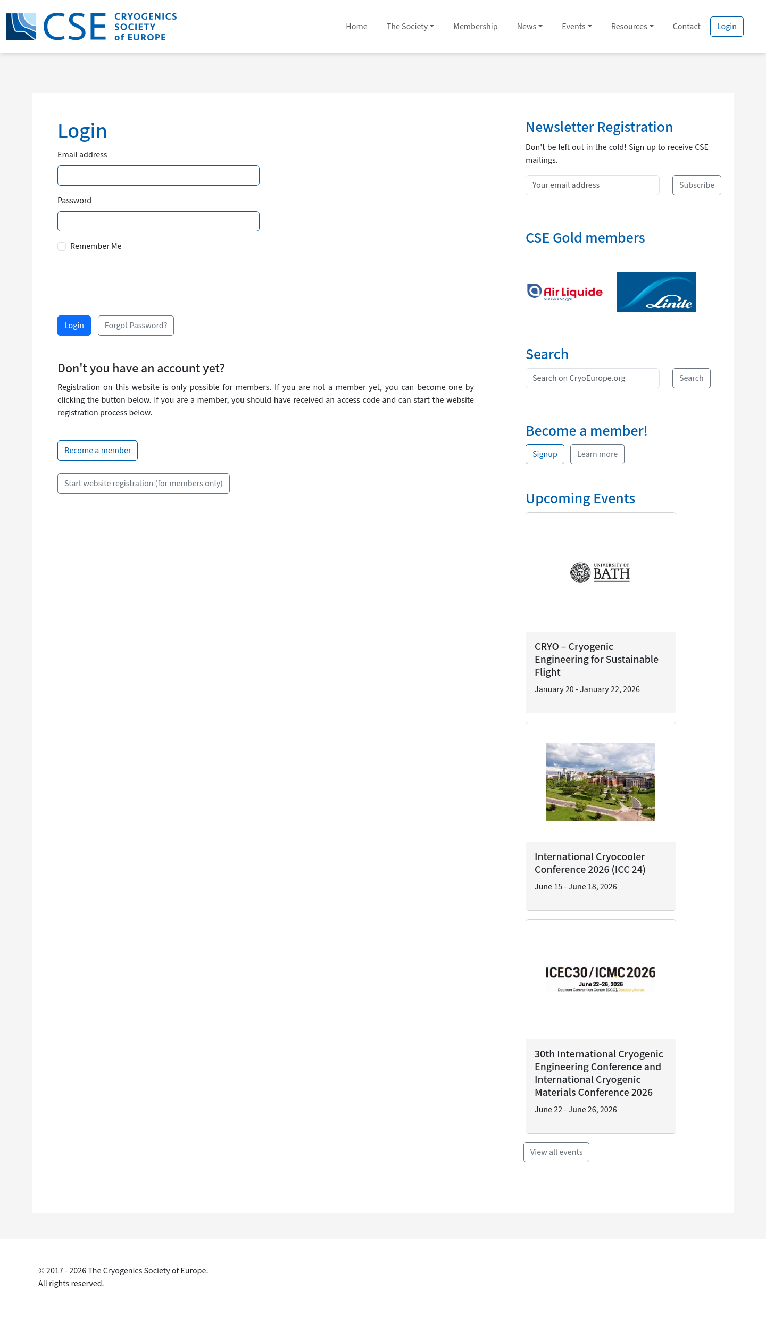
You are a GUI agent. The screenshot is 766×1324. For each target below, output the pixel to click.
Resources (629, 26)
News (527, 26)
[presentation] (138, 282)
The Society (407, 26)
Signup (544, 454)
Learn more (597, 454)
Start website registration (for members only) (143, 483)
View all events (556, 1152)
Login (727, 26)
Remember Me (95, 246)
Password (74, 200)
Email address (82, 155)
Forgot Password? (136, 325)
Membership (475, 26)
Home (356, 26)
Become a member (97, 450)
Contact (687, 26)
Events (573, 26)
